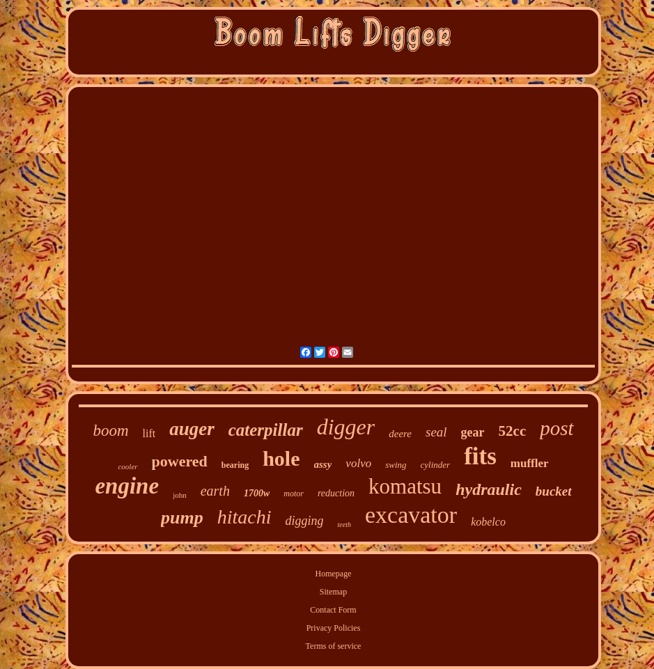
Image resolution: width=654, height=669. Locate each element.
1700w (257, 493)
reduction (336, 493)
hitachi (244, 517)
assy (323, 464)
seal (436, 432)
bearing (235, 465)
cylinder (436, 464)
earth (215, 490)
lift (149, 433)
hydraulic (489, 489)
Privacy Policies (333, 628)
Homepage (334, 574)
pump (182, 517)
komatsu (405, 486)
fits (480, 456)
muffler (530, 463)
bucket (554, 491)
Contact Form (333, 610)
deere (400, 433)
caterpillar (265, 429)
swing (395, 464)
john (180, 495)
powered (180, 461)
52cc (513, 431)
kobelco (488, 522)
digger (346, 426)
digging (305, 521)
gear (473, 432)
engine (127, 485)
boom (110, 430)
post (556, 428)
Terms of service (333, 646)
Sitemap (333, 592)
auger (192, 428)
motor (293, 493)
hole (281, 458)
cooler (127, 466)
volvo (358, 463)
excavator (411, 515)
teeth (344, 524)
